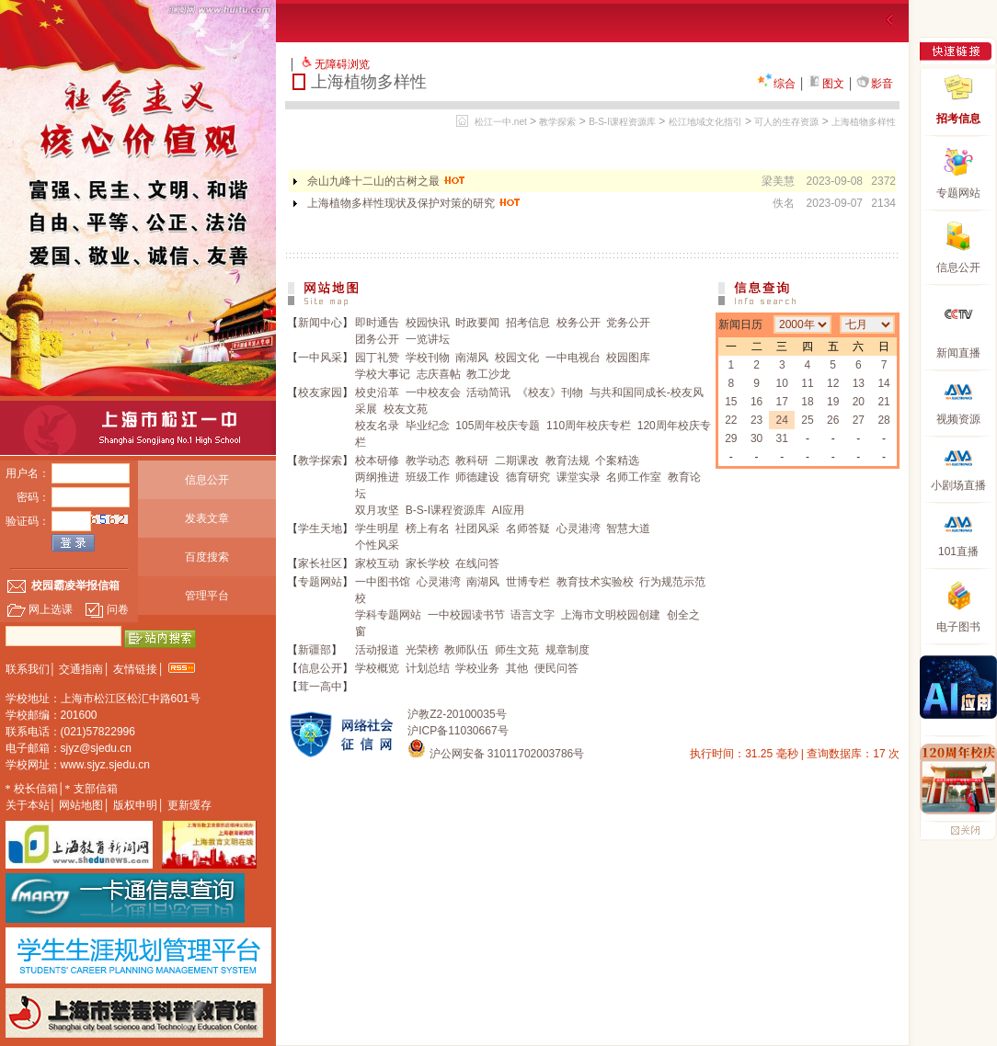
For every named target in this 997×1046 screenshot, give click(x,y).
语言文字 (532, 614)
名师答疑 (528, 528)
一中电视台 (573, 357)
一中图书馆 (382, 581)
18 (807, 401)
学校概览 (377, 668)
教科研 (471, 460)
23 (756, 420)
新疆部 (314, 649)
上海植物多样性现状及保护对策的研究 (414, 203)
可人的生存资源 (786, 122)
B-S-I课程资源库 (622, 122)
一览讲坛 (428, 339)
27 (859, 420)
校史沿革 (377, 392)
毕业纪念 (428, 425)
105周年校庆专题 (497, 425)
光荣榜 (422, 649)
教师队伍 (466, 649)
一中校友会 (433, 392)
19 (833, 401)
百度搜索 (207, 557)
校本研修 (377, 460)
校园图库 (628, 357)
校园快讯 (428, 322)
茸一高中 (320, 686)
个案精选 (617, 460)
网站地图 (81, 805)
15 (731, 401)
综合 (776, 83)
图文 (826, 83)
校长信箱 (36, 788)
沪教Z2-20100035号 (456, 714)
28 (883, 420)
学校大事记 (382, 374)
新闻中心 (320, 322)
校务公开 (578, 322)
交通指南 (81, 669)
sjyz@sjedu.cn (96, 748)
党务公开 (628, 322)
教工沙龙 (488, 374)
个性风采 (377, 545)
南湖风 (471, 357)
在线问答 (477, 563)
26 (833, 420)
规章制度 (567, 649)
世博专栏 (528, 581)
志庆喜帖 (439, 374)
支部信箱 (96, 788)
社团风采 (477, 528)
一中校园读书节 (466, 614)
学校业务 (477, 668)
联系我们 (28, 669)
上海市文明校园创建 (610, 614)
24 (782, 420)
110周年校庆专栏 (588, 425)
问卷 (107, 609)
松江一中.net (501, 122)
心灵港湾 (578, 528)
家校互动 (377, 563)
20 (859, 401)
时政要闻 (477, 322)
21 (883, 401)
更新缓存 (189, 805)
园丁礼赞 (377, 357)
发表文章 (207, 518)
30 (756, 438)
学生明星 (377, 528)
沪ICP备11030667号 (457, 730)
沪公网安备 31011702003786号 (495, 753)
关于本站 (28, 805)
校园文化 (517, 357)
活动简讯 (488, 392)
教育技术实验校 (595, 581)
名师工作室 (633, 477)
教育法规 (567, 460)
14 (883, 383)
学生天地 (320, 528)
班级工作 (428, 477)
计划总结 (428, 668)
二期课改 (517, 460)
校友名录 (377, 425)
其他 (517, 668)
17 (782, 401)
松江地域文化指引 (705, 122)
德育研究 (528, 477)
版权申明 (135, 805)
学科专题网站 (388, 614)
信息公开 (207, 479)
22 (731, 420)
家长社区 (320, 563)
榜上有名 (428, 528)
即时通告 (377, 322)
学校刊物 (428, 357)
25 (807, 420)
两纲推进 (377, 477)
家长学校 (428, 563)
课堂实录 (578, 477)
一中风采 (320, 357)
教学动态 (428, 460)
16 (756, 401)
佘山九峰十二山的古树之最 (386, 181)
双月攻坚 (377, 510)
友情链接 (135, 669)
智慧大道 (628, 528)
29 (731, 438)
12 (833, 383)
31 (782, 438)
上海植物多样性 (863, 122)
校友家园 (320, 392)
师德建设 (477, 477)
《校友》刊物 (550, 392)
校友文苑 (406, 409)
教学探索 (557, 122)
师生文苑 (517, 649)
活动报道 (377, 649)
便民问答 (556, 668)
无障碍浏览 (342, 64)
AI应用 (508, 510)
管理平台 (207, 595)
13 (859, 383)
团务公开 (377, 339)
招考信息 (528, 322)
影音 (874, 83)
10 (782, 383)
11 (807, 383)
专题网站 (320, 581)
